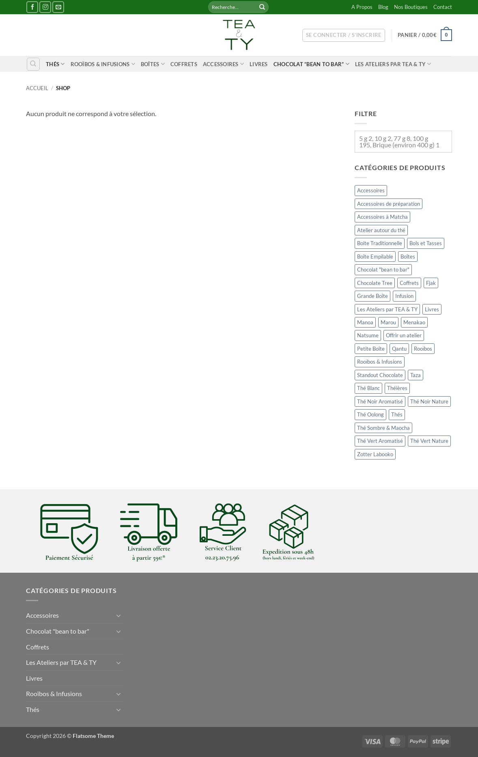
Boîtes (153, 64)
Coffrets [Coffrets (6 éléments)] (409, 283)
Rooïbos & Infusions (103, 64)
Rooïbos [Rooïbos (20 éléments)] (423, 348)
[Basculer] (118, 615)
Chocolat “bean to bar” (311, 64)
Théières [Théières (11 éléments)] (397, 388)
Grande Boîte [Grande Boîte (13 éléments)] (372, 296)
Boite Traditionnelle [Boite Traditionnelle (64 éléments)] (379, 243)
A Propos (361, 7)
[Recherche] (33, 64)
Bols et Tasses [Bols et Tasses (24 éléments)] (425, 243)
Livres (259, 64)
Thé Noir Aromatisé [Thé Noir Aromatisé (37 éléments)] (380, 401)
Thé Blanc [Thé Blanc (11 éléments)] (368, 388)
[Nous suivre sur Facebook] (32, 7)
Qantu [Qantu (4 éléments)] (399, 348)
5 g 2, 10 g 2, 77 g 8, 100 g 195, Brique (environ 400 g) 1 (399, 141)
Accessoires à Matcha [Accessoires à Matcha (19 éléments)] (382, 217)
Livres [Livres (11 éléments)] (432, 309)
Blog (383, 7)
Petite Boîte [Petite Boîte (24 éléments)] (371, 348)
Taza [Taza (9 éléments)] (415, 375)
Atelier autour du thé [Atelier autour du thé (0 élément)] (381, 230)
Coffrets (183, 64)
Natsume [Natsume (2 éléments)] (368, 335)
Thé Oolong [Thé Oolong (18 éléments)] (370, 414)
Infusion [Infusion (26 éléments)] (404, 296)
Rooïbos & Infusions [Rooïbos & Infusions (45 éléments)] (379, 362)
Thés (55, 64)
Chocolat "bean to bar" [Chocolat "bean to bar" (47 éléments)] (383, 269)
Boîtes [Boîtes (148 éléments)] (407, 256)
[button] (343, 35)
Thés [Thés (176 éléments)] (397, 414)
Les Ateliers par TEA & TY (393, 64)
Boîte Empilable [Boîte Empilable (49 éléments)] (375, 256)
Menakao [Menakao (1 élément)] (414, 322)
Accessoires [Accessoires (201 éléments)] (371, 190)
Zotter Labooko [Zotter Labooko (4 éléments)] (375, 454)
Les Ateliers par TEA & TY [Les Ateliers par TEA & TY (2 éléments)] (387, 309)
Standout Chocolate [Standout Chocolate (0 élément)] (380, 375)
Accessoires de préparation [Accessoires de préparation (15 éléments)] (388, 204)
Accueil (37, 88)
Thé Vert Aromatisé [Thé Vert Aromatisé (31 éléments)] (380, 441)
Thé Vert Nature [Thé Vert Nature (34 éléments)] (429, 441)
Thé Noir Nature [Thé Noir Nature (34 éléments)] (429, 401)
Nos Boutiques (411, 7)
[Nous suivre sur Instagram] (45, 7)
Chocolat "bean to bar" (57, 631)
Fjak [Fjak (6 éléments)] (431, 283)
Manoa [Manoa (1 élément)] (365, 322)
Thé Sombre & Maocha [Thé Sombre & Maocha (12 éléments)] (383, 428)
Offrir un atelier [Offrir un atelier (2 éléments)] (404, 335)
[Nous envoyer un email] (58, 7)
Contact (442, 7)
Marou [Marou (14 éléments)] (388, 322)
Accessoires (223, 64)
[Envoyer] (262, 7)
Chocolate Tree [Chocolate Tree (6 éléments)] (374, 283)
